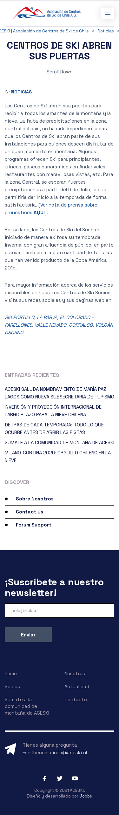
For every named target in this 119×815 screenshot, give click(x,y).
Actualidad (76, 686)
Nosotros (74, 673)
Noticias (21, 92)
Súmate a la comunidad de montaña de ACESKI (27, 706)
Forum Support (33, 525)
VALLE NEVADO (50, 325)
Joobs (85, 796)
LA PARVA (47, 317)
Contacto (75, 699)
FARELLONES (18, 325)
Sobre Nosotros (35, 499)
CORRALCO (81, 325)
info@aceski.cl (70, 753)
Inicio (11, 673)
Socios (12, 686)
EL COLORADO (75, 317)
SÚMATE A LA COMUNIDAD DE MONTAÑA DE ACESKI (59, 442)
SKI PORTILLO (19, 317)
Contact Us (29, 512)
